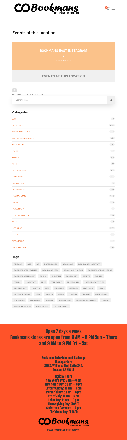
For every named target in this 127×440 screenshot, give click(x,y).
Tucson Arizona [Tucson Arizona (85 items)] (22, 306)
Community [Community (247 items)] (71, 276)
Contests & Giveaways (23, 138)
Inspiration (17, 177)
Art (14, 119)
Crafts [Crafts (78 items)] (86, 276)
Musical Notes (19, 196)
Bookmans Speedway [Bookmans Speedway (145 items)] (24, 276)
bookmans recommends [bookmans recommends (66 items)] (100, 270)
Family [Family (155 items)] (17, 282)
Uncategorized (19, 247)
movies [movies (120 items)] (49, 294)
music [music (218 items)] (61, 294)
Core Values (18, 145)
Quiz (14, 222)
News (15, 202)
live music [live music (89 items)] (88, 288)
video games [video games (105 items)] (42, 306)
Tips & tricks (18, 241)
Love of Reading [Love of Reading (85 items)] (22, 294)
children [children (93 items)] (56, 276)
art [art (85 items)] (29, 264)
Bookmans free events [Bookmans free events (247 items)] (25, 270)
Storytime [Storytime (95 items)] (35, 300)
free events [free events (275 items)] (73, 282)
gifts (14, 164)
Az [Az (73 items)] (38, 264)
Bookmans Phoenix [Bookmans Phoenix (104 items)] (73, 270)
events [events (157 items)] (98, 276)
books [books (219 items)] (43, 276)
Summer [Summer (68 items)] (49, 300)
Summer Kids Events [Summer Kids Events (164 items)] (86, 300)
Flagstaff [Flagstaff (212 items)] (30, 282)
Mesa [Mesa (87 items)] (38, 294)
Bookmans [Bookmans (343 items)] (67, 264)
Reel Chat (17, 228)
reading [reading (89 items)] (86, 294)
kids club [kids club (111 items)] (59, 288)
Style (15, 235)
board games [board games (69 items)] (50, 264)
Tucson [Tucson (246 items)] (105, 300)
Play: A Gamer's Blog (22, 215)
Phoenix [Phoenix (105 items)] (73, 294)
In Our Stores (19, 170)
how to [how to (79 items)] (36, 288)
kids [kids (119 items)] (47, 288)
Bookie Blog (18, 125)
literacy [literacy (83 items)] (73, 288)
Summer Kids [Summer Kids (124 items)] (65, 300)
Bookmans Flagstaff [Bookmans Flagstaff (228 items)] (89, 264)
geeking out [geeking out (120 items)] (20, 288)
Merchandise (18, 190)
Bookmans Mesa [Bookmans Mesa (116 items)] (50, 270)
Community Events (21, 132)
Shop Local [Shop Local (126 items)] (101, 294)
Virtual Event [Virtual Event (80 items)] (60, 306)
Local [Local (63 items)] (101, 288)
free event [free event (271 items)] (56, 282)
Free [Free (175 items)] (43, 282)
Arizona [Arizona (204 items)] (18, 264)
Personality (18, 209)
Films (14, 151)
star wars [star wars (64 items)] (19, 300)
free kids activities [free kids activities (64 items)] (94, 282)
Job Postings (18, 183)
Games (15, 157)
